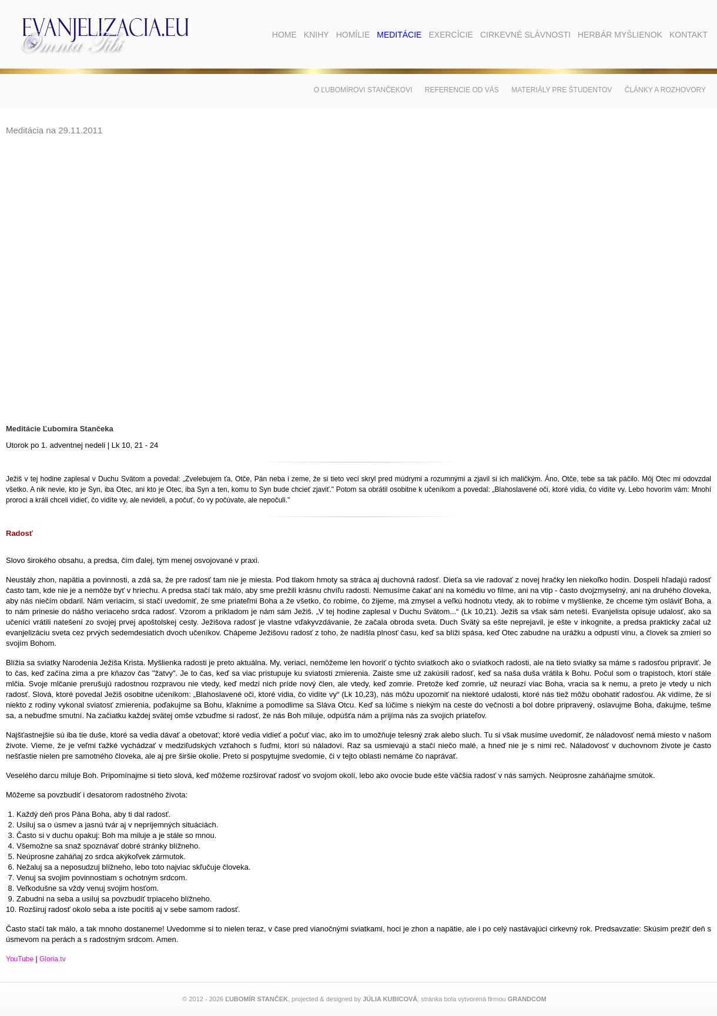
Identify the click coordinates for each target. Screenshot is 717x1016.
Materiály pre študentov (561, 90)
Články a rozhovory (665, 90)
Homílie (353, 34)
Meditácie (399, 34)
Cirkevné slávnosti (525, 34)
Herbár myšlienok (620, 34)
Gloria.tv (52, 959)
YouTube (19, 959)
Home (284, 34)
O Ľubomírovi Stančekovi (363, 90)
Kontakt (688, 34)
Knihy (316, 34)
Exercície (450, 34)
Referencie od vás (462, 90)
